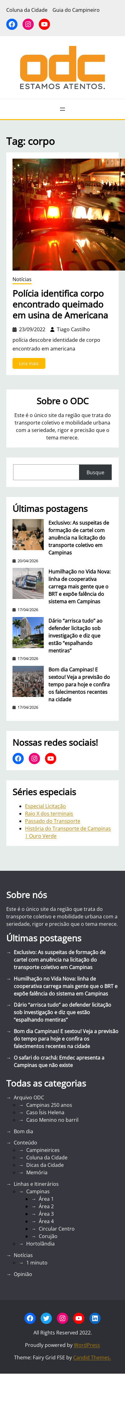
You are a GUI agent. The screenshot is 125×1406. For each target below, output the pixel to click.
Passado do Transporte (52, 821)
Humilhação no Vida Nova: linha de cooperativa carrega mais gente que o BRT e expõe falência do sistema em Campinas (79, 586)
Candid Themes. (92, 1357)
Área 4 (46, 1221)
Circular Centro (57, 1228)
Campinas (38, 1191)
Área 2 (46, 1206)
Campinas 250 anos (49, 1105)
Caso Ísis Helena (45, 1112)
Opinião (23, 1274)
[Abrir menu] (62, 109)
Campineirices (43, 1150)
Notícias (22, 279)
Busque (95, 472)
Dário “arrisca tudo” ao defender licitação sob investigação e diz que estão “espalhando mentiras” (75, 635)
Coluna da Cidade (47, 1157)
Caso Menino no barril (52, 1119)
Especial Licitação (45, 806)
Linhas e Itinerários (36, 1184)
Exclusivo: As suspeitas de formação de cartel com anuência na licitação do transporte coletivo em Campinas (78, 537)
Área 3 (46, 1213)
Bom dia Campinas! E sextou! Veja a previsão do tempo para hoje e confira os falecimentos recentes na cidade (79, 684)
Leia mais (30, 364)
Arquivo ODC (29, 1097)
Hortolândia (40, 1243)
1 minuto (37, 1262)
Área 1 (46, 1198)
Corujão (48, 1236)
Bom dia (23, 1131)
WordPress (87, 1345)
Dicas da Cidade (45, 1165)
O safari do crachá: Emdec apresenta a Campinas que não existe (59, 1061)
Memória (37, 1172)
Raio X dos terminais (49, 813)
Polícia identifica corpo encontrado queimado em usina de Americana (60, 304)
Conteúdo (25, 1142)
